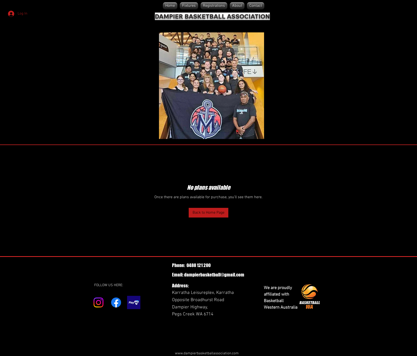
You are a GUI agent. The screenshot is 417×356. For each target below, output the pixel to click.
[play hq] (133, 302)
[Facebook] (116, 302)
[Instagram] (98, 302)
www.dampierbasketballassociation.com (207, 353)
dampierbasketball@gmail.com (214, 274)
